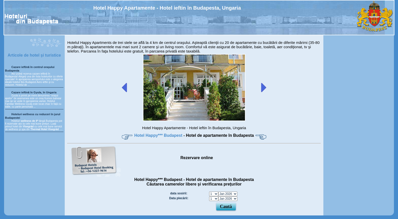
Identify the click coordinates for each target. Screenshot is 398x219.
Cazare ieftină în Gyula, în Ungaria (34, 92)
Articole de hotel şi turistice (34, 55)
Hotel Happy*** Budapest (159, 135)
